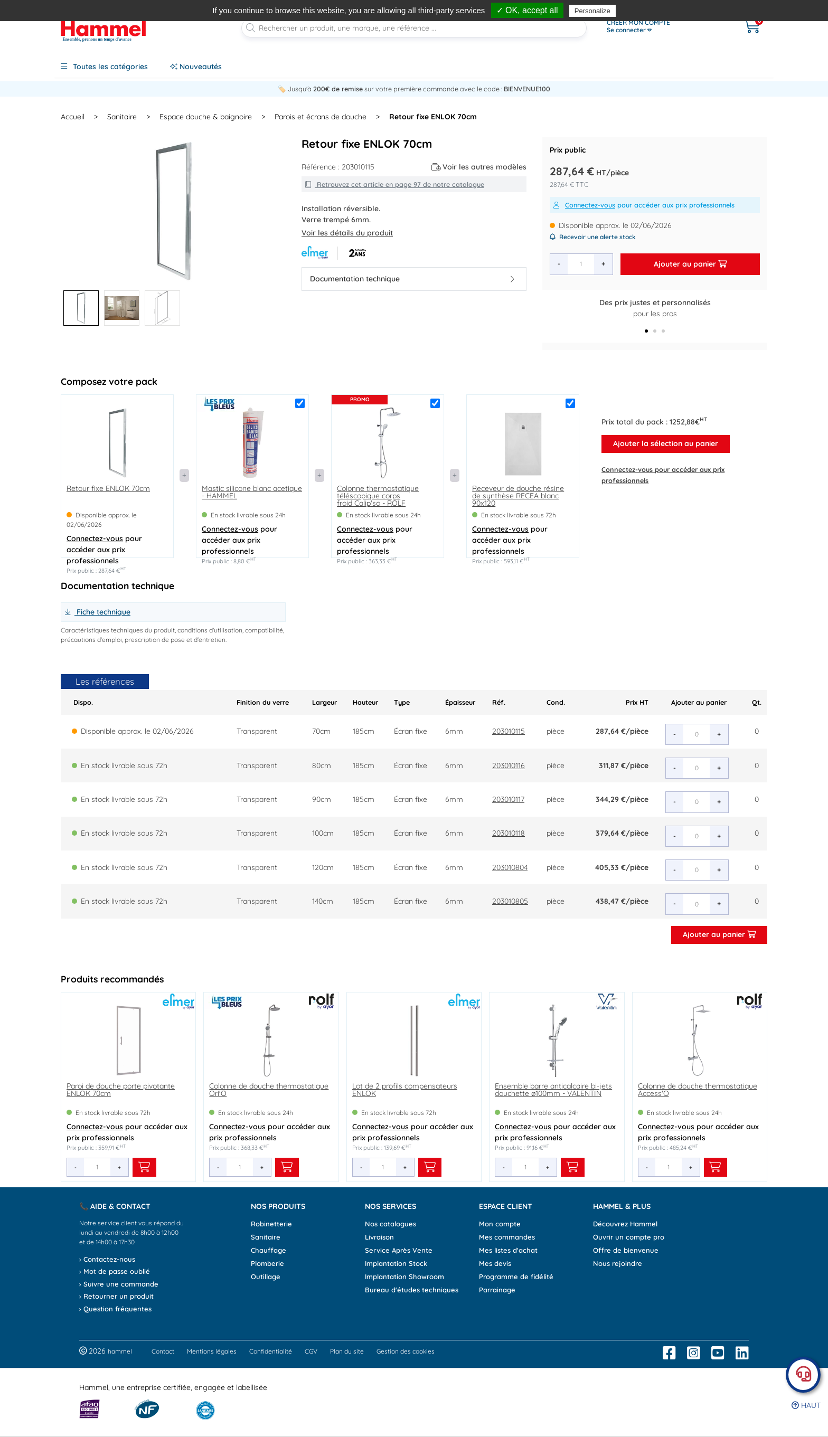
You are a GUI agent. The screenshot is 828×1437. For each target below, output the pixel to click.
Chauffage (268, 1250)
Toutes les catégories (104, 66)
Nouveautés (196, 66)
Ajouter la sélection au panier (665, 443)
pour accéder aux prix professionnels (644, 205)
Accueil (72, 116)
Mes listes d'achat (508, 1250)
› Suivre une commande (118, 1284)
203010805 (510, 901)
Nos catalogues (390, 1223)
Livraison (379, 1237)
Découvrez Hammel (625, 1223)
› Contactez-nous (107, 1259)
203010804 (510, 867)
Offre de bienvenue (625, 1250)
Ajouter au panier (690, 264)
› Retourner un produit (116, 1296)
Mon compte (500, 1223)
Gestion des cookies (406, 1351)
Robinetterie (271, 1223)
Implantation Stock (396, 1263)
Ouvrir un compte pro (628, 1237)
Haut (806, 1405)
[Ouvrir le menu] (662, 26)
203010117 (508, 799)
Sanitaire (265, 1237)
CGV (311, 1351)
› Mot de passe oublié (114, 1271)
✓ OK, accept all (527, 10)
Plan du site (347, 1351)
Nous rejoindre (617, 1263)
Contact (163, 1351)
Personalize (592, 11)
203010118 (508, 833)
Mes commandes (507, 1237)
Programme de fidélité (516, 1276)
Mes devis (495, 1263)
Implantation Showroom (404, 1276)
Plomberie (267, 1263)
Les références (105, 681)
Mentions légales (212, 1351)
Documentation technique (412, 278)
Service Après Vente (398, 1250)
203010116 (508, 765)
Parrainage (497, 1289)
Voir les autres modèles (479, 167)
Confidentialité (270, 1351)
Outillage (265, 1276)
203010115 (508, 731)
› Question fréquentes (115, 1308)
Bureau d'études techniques (411, 1289)
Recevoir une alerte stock (593, 237)
